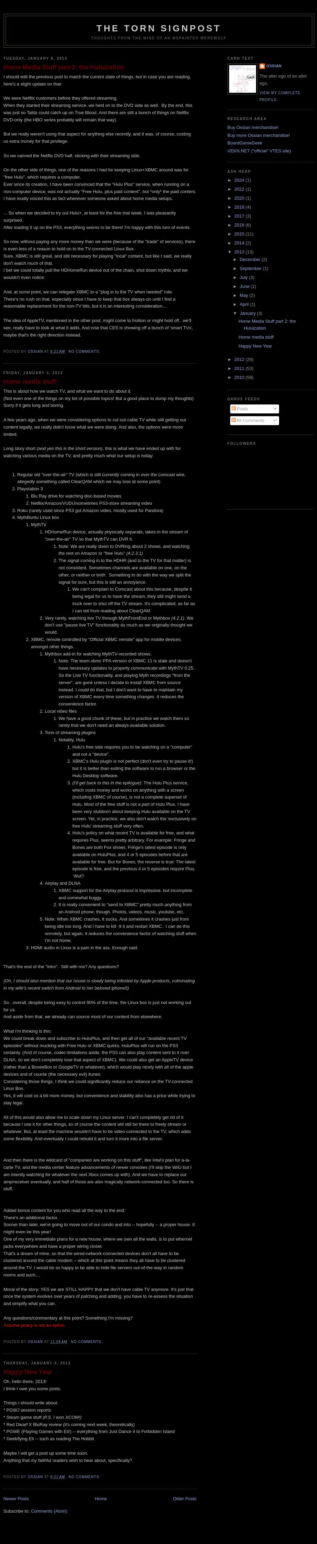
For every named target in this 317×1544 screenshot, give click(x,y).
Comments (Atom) (49, 1511)
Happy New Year (27, 1371)
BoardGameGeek (244, 143)
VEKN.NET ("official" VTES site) (259, 150)
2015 (240, 234)
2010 (240, 377)
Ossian (274, 66)
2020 (240, 198)
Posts (240, 408)
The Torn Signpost (158, 28)
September (251, 268)
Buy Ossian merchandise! (252, 127)
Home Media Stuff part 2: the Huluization (63, 67)
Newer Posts (16, 1498)
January (248, 313)
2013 (240, 251)
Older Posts (184, 1498)
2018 (240, 207)
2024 (240, 180)
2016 (240, 225)
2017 (240, 216)
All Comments (248, 420)
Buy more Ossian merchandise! (258, 135)
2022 (240, 189)
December (251, 259)
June (245, 286)
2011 (240, 368)
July (244, 277)
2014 (240, 242)
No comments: (85, 351)
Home (101, 1498)
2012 (240, 359)
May (244, 295)
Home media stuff (29, 381)
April (245, 304)
